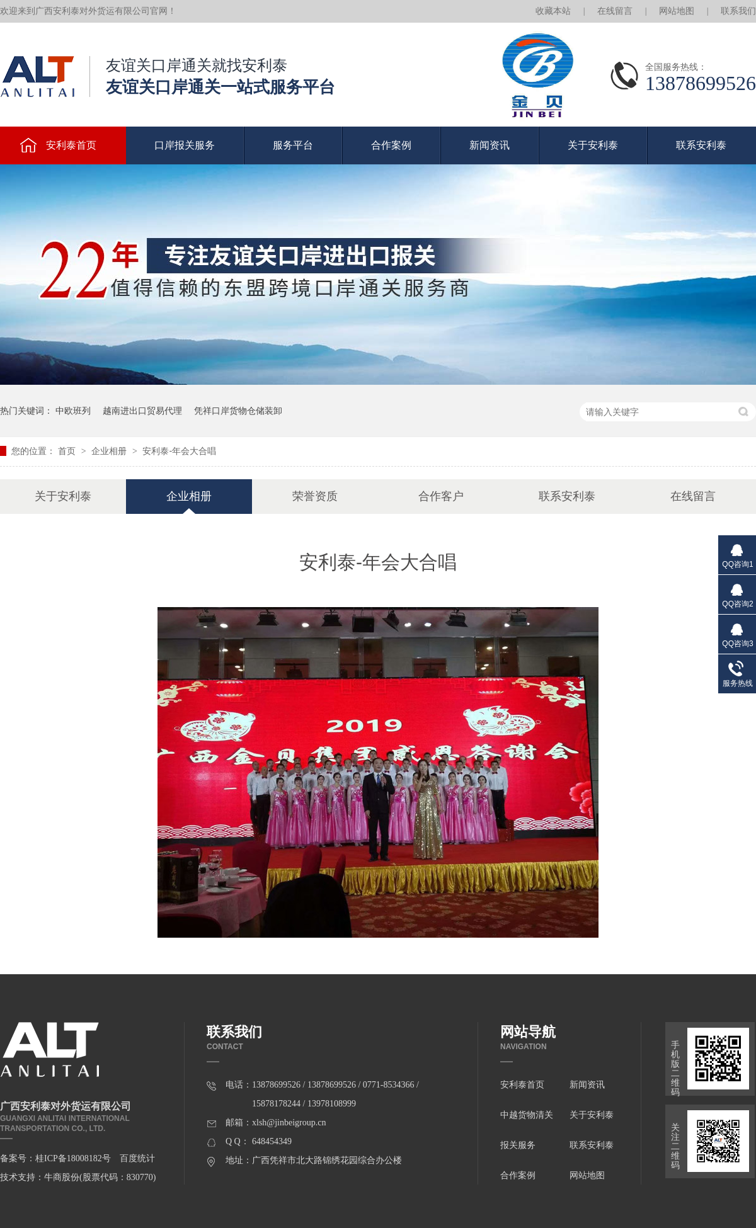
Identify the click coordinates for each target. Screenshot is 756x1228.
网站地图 (676, 11)
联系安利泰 (701, 145)
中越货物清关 (526, 1115)
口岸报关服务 (184, 145)
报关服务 (518, 1145)
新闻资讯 (489, 145)
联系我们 (738, 11)
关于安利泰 (593, 145)
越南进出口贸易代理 (142, 411)
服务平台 (293, 145)
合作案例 (391, 145)
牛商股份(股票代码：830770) (100, 1177)
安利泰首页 (522, 1084)
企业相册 (110, 451)
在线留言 (615, 11)
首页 (68, 451)
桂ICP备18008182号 (73, 1158)
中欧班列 (73, 411)
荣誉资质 (315, 496)
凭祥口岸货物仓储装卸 (238, 411)
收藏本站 (553, 11)
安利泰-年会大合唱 (179, 451)
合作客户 (441, 496)
